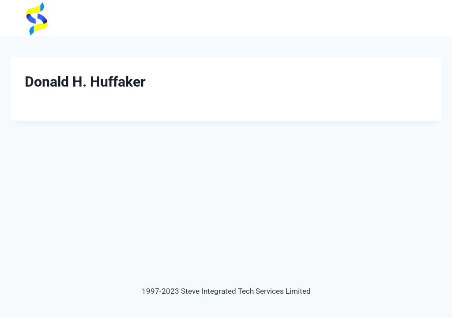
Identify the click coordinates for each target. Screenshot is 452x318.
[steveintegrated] (33, 18)
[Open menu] (433, 18)
